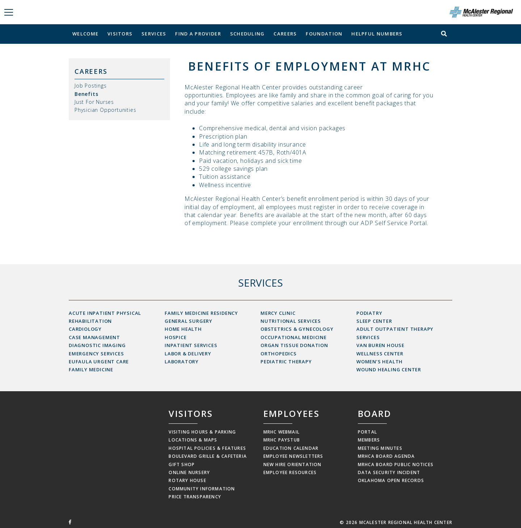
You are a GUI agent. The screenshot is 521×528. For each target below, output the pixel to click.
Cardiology (85, 329)
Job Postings (91, 85)
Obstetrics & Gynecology (296, 329)
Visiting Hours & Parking (202, 432)
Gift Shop (182, 464)
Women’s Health (379, 361)
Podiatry (369, 313)
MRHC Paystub (281, 440)
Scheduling (247, 33)
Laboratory (182, 361)
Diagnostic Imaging (97, 345)
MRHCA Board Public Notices (395, 464)
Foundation (324, 33)
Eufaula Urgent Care (99, 361)
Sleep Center (374, 321)
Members (369, 440)
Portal (367, 432)
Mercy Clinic (278, 313)
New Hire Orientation (292, 464)
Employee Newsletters (293, 456)
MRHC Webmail (281, 432)
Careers (285, 33)
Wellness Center (379, 353)
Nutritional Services (290, 321)
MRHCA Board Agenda (386, 456)
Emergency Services (96, 353)
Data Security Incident (389, 472)
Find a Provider (198, 33)
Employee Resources (290, 472)
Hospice (176, 337)
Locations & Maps (193, 440)
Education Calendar (291, 448)
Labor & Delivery (188, 353)
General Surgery (188, 321)
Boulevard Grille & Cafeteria (208, 456)
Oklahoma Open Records (391, 480)
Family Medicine (91, 369)
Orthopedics (278, 353)
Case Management (94, 337)
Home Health (183, 329)
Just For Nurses (94, 101)
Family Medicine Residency (201, 313)
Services (153, 33)
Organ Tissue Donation (294, 345)
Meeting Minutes (380, 448)
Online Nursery (189, 472)
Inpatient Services (191, 345)
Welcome (85, 33)
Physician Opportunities (105, 109)
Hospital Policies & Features (207, 448)
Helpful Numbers (377, 33)
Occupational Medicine (293, 337)
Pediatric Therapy (286, 361)
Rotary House (187, 480)
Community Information (202, 489)
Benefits (86, 93)
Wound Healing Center (388, 369)
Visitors (119, 33)
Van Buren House (380, 345)
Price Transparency (195, 497)
